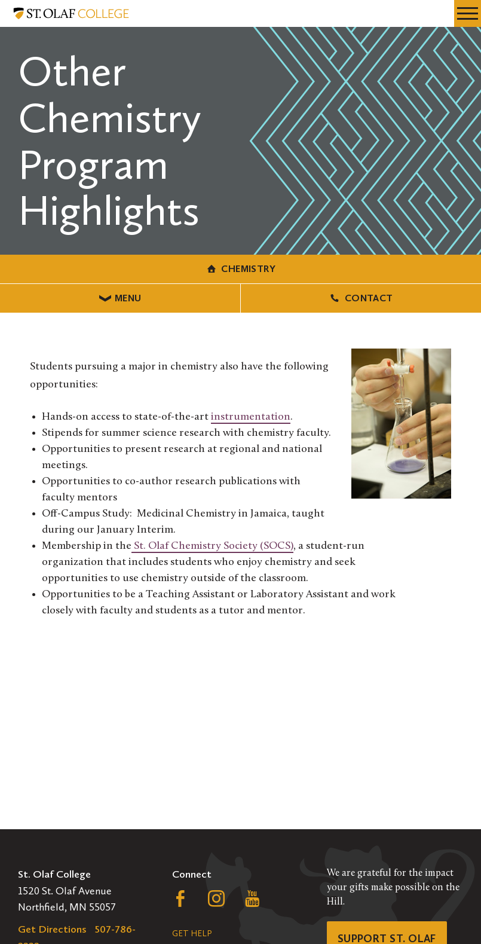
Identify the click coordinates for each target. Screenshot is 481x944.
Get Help (192, 933)
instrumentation (250, 417)
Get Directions (52, 929)
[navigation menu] (467, 13)
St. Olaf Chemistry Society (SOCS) (212, 546)
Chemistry (240, 268)
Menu (120, 298)
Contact (361, 298)
